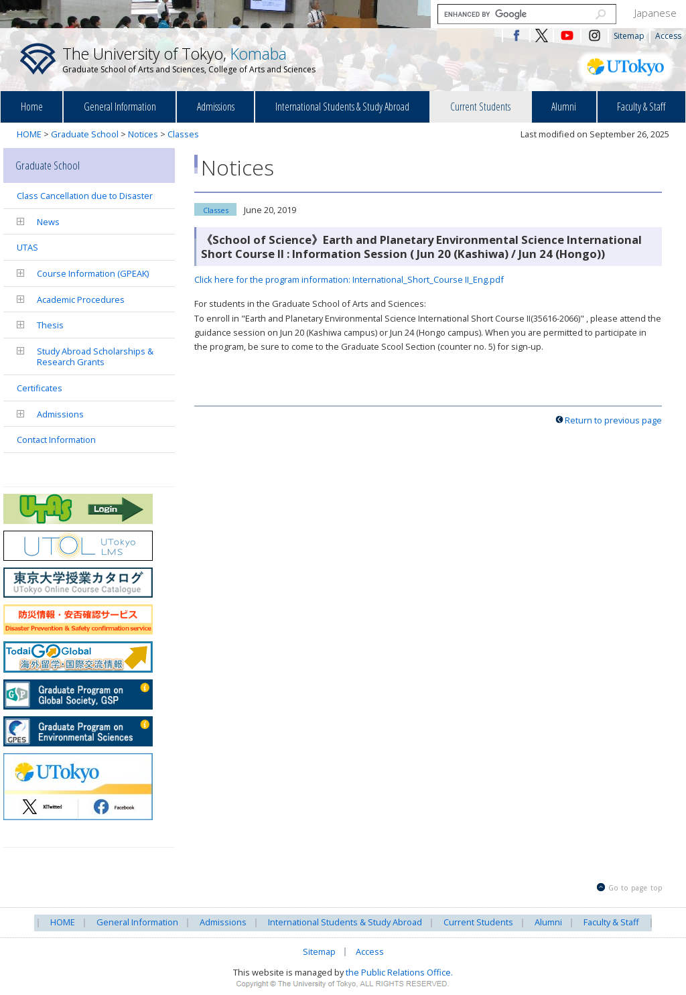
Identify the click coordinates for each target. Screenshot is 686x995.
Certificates (39, 388)
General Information (120, 106)
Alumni (563, 106)
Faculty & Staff (641, 106)
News (48, 222)
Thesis (50, 325)
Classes (183, 134)
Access (668, 36)
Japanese (655, 12)
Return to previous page (613, 420)
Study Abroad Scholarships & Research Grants (95, 357)
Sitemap (629, 36)
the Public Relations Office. (399, 972)
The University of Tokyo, (189, 59)
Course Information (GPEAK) (93, 273)
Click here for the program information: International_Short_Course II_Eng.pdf (349, 279)
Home (32, 106)
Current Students (480, 106)
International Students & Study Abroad (342, 106)
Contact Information (56, 440)
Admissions (215, 106)
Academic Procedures (81, 299)
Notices (143, 134)
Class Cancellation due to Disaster (85, 196)
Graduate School (85, 134)
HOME (29, 134)
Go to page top (635, 887)
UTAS (27, 247)
